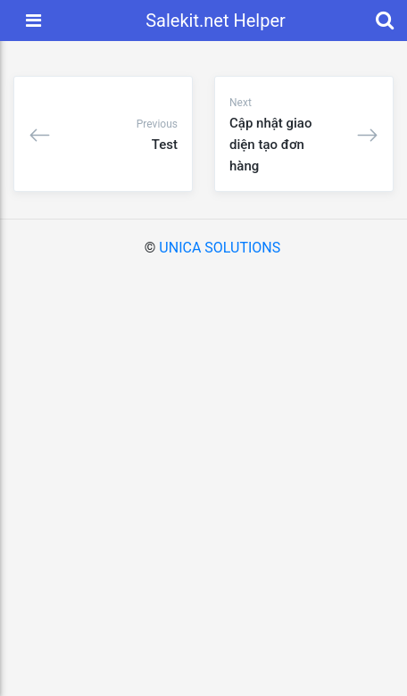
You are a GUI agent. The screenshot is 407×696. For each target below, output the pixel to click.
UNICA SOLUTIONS (219, 247)
